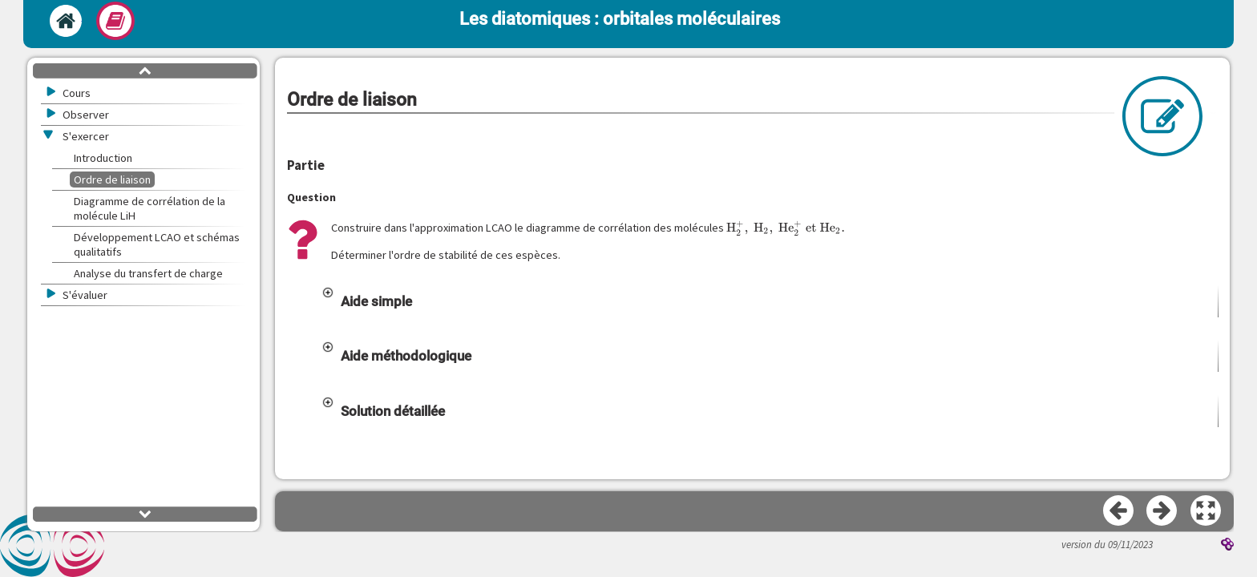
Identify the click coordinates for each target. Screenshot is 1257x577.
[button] (770, 301)
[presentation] (785, 228)
